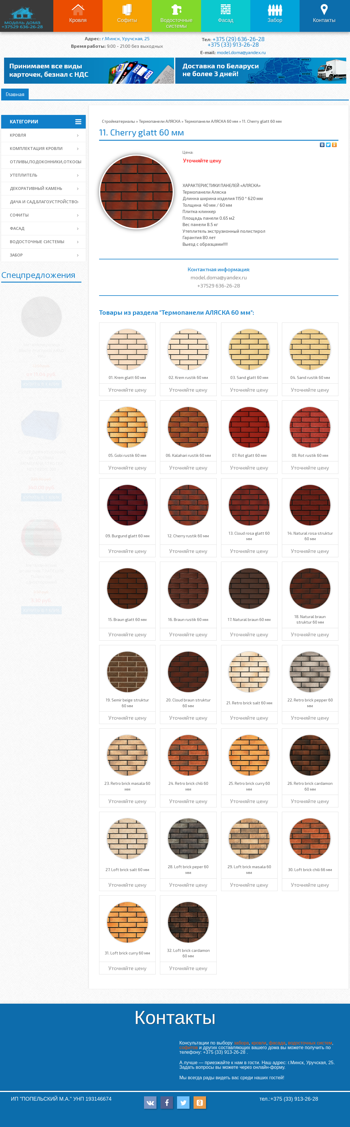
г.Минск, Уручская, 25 (126, 38)
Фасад (225, 20)
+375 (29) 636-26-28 (238, 39)
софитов (188, 1047)
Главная (15, 94)
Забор (274, 20)
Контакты (324, 20)
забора (241, 1042)
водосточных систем (310, 1042)
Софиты (127, 20)
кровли (258, 1042)
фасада (277, 1042)
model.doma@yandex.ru (241, 52)
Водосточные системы (176, 23)
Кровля (78, 20)
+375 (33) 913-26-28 (233, 44)
